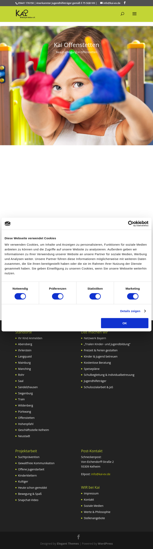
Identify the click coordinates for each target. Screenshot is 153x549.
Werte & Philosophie (97, 512)
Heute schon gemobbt (32, 487)
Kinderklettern (27, 475)
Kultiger (23, 481)
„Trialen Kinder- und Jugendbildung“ (107, 344)
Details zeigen (130, 311)
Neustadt (24, 436)
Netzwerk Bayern (95, 338)
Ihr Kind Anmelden (30, 338)
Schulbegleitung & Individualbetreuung (109, 375)
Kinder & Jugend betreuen (101, 356)
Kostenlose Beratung (97, 362)
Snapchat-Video (28, 500)
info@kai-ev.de (100, 474)
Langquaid (25, 356)
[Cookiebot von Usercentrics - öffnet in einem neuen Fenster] (131, 224)
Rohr (21, 375)
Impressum (91, 493)
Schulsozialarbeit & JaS (98, 387)
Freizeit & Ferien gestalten (101, 350)
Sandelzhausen (28, 387)
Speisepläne (92, 369)
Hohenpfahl (25, 424)
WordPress (105, 543)
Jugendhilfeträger (95, 381)
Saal (21, 381)
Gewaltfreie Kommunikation (36, 463)
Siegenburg (25, 393)
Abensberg (25, 344)
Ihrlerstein (24, 350)
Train (21, 399)
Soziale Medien (93, 506)
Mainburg (24, 362)
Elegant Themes (68, 543)
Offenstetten (26, 418)
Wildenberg (25, 405)
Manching (24, 369)
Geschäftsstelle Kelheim (33, 430)
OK (125, 323)
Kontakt (89, 499)
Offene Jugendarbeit (31, 469)
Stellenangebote (94, 518)
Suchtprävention (29, 457)
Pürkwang (24, 411)
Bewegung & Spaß (30, 494)
